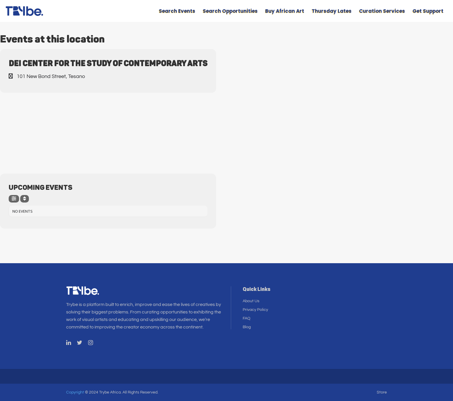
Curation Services (382, 11)
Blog (247, 327)
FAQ (246, 318)
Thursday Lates (332, 11)
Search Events (177, 11)
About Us (251, 301)
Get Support (428, 11)
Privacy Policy (255, 310)
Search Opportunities (230, 11)
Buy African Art (284, 11)
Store (382, 392)
